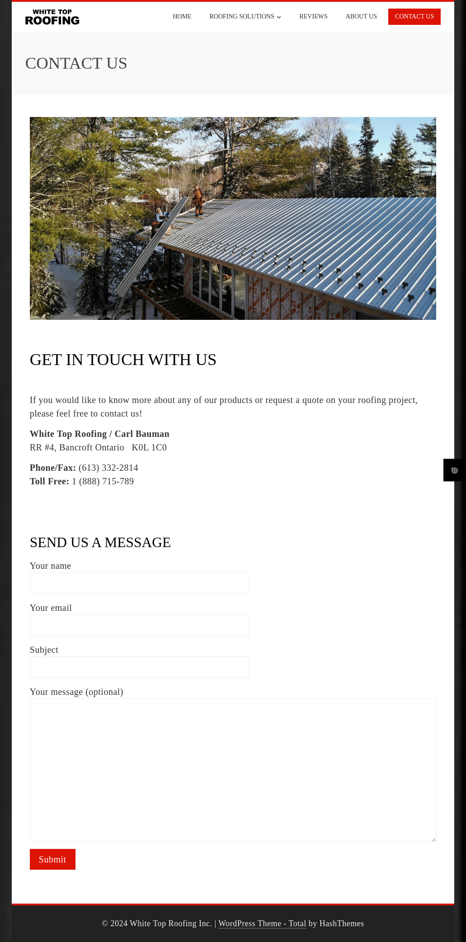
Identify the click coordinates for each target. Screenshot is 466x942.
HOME (182, 16)
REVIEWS (313, 16)
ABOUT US (361, 16)
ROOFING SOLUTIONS (245, 17)
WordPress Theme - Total (262, 923)
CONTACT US (414, 16)
